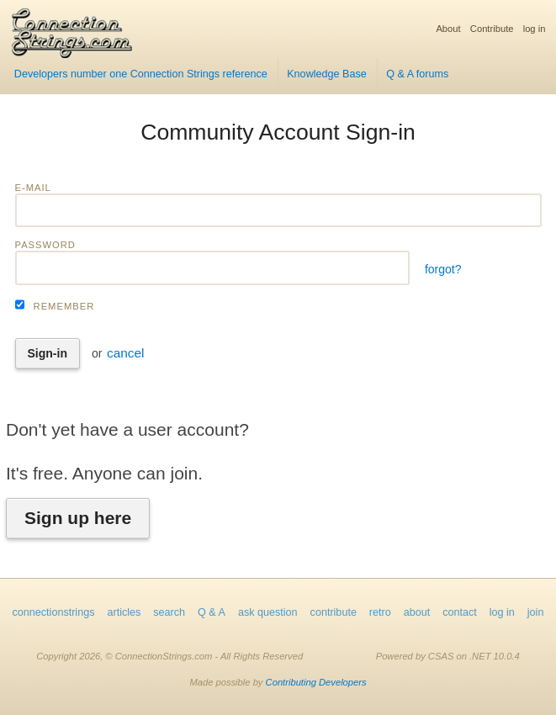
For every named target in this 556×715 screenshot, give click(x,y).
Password (45, 245)
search (169, 612)
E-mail (33, 188)
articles (123, 612)
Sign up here (77, 517)
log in (534, 29)
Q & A (211, 612)
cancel (126, 353)
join (535, 612)
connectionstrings (53, 612)
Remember (64, 306)
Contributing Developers (316, 682)
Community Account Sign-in (278, 132)
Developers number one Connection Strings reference (140, 74)
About (448, 29)
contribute (333, 612)
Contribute (492, 29)
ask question (268, 612)
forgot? (443, 269)
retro (380, 612)
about (417, 612)
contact (459, 612)
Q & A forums (417, 74)
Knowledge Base (327, 74)
